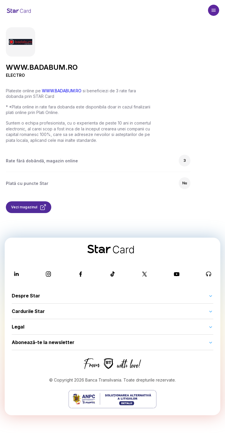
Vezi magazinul (28, 207)
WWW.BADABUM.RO (61, 90)
